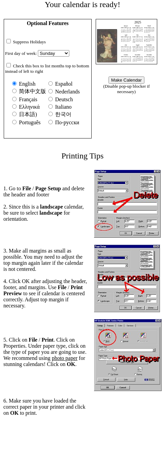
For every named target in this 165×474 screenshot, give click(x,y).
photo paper (64, 358)
